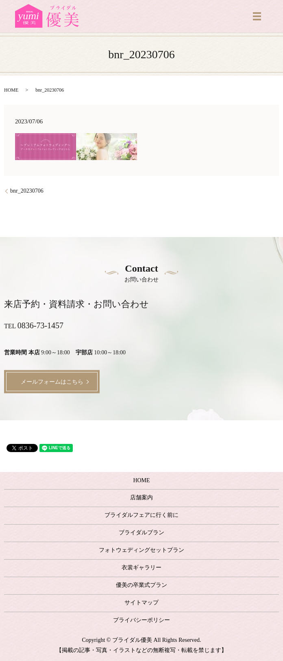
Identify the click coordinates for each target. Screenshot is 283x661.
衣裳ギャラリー (141, 567)
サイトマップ (141, 603)
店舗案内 (141, 497)
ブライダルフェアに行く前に (141, 515)
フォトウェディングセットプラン (141, 550)
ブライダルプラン (141, 532)
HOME (11, 90)
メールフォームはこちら (52, 381)
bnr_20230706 (27, 191)
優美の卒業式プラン (141, 585)
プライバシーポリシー (141, 620)
